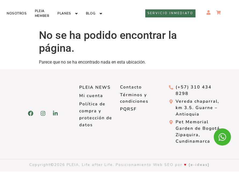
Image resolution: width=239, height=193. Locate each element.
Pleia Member (42, 13)
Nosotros (17, 13)
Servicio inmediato (170, 13)
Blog (91, 13)
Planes (64, 13)
